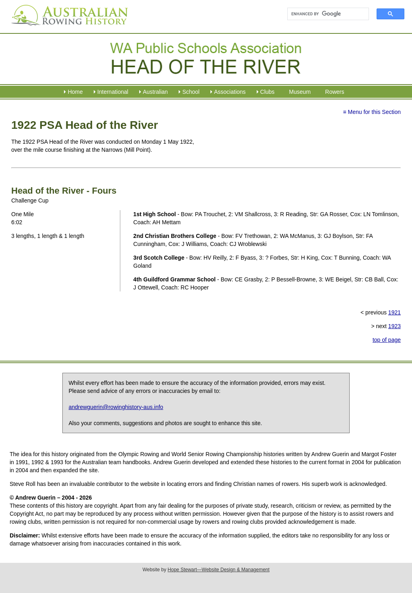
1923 (394, 326)
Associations (230, 92)
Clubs (267, 92)
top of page (387, 340)
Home (75, 92)
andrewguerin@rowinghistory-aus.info (115, 407)
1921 (394, 312)
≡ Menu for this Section (372, 112)
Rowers (334, 92)
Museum (300, 92)
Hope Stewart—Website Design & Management (219, 569)
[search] (324, 14)
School (191, 92)
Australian (155, 92)
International (112, 92)
